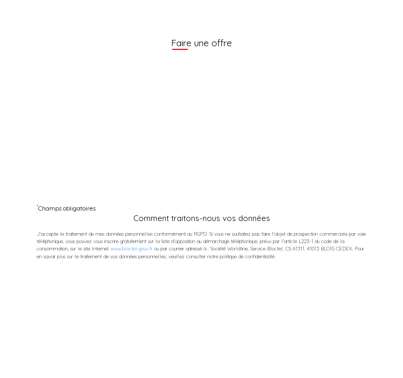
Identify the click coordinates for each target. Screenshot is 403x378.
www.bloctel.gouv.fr (131, 248)
